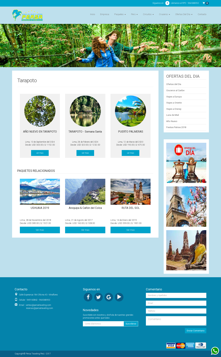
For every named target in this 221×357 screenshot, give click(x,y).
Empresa (104, 14)
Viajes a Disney (173, 109)
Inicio (92, 14)
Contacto (202, 14)
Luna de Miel (172, 115)
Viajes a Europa (174, 96)
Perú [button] (134, 14)
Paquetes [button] (120, 14)
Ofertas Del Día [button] (184, 14)
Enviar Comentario (195, 330)
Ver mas (40, 230)
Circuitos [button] (148, 14)
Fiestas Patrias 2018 (176, 127)
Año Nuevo (171, 121)
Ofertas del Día (173, 84)
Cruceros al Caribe (175, 90)
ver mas (40, 153)
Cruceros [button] (164, 14)
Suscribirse (131, 324)
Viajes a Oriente (174, 102)
